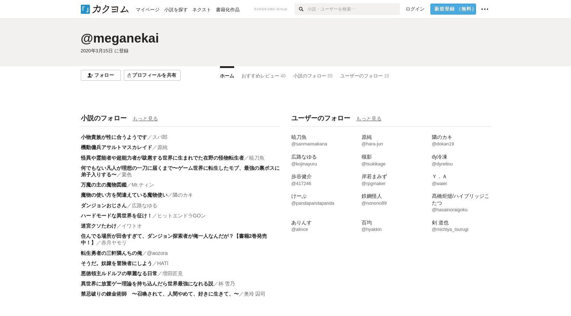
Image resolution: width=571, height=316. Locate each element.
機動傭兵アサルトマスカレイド (116, 147)
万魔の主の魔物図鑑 (104, 185)
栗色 (127, 174)
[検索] (301, 9)
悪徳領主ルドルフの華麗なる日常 (119, 273)
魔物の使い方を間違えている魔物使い (124, 195)
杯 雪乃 (226, 284)
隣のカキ (183, 195)
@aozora (157, 253)
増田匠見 (172, 273)
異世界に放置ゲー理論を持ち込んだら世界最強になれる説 (147, 284)
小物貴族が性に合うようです (114, 137)
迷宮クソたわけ (99, 226)
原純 (162, 147)
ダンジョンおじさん (104, 205)
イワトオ (132, 226)
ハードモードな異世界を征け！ (116, 216)
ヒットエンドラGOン (181, 216)
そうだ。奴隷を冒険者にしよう (116, 263)
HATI (163, 263)
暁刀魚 (256, 158)
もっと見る (145, 118)
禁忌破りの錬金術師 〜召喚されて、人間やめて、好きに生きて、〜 (160, 294)
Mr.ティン (143, 185)
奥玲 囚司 (255, 294)
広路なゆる (144, 205)
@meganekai (120, 38)
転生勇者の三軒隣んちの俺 (111, 253)
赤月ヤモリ (114, 242)
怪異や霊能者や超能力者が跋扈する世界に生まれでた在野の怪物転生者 (162, 158)
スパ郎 (160, 137)
